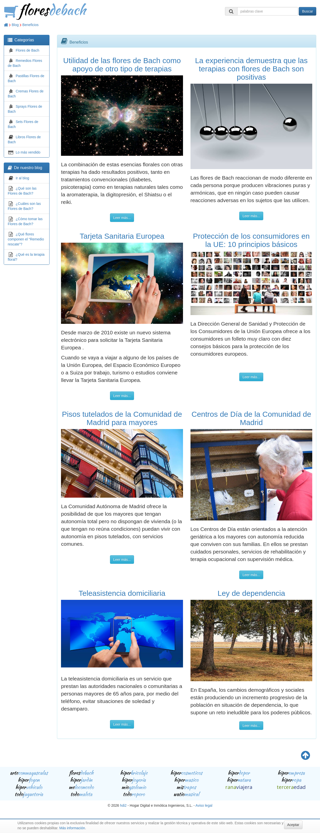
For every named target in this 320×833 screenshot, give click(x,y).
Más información (72, 828)
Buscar (307, 11)
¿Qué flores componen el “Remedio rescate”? (26, 239)
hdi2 (123, 805)
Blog (15, 25)
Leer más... (122, 218)
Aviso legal (204, 805)
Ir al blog (22, 178)
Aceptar (293, 825)
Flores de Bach (27, 50)
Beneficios (30, 25)
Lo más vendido (28, 152)
